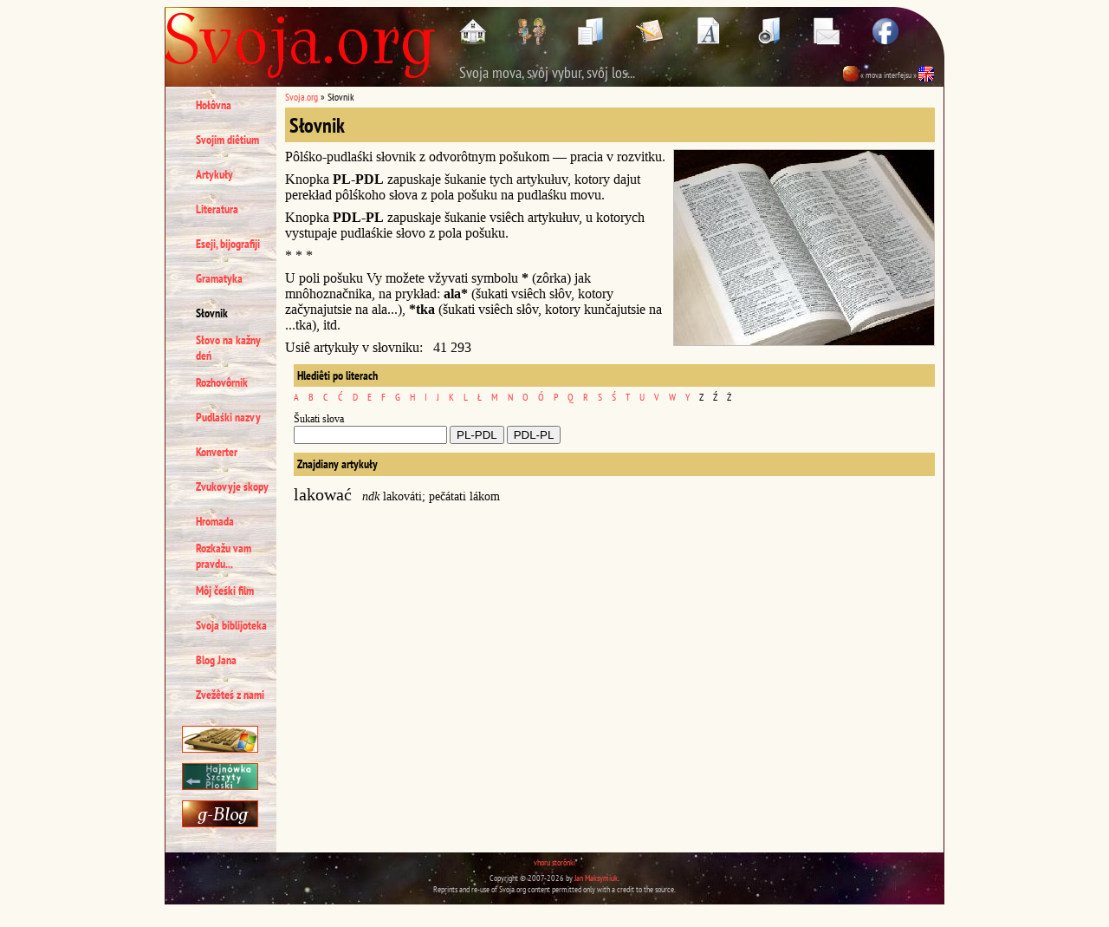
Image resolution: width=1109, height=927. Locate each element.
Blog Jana (216, 660)
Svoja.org (301, 96)
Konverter (216, 452)
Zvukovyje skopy (232, 486)
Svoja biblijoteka (231, 625)
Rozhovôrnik (222, 382)
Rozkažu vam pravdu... (223, 555)
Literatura (217, 209)
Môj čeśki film (225, 590)
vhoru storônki (554, 862)
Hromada (215, 521)
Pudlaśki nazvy (228, 417)
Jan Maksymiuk (596, 878)
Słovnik (212, 313)
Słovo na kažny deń (228, 347)
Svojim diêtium (227, 139)
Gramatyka (219, 278)
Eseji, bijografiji (228, 243)
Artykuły (214, 174)
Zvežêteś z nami (230, 694)
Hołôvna (213, 105)
